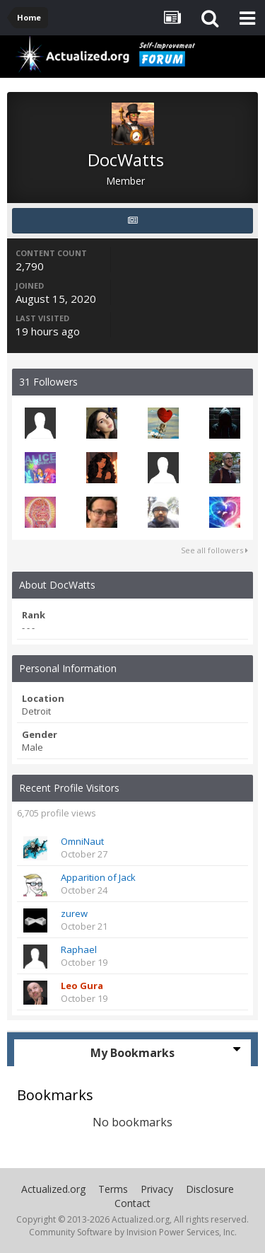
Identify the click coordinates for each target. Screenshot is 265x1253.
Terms (113, 1189)
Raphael (79, 949)
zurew (74, 913)
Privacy (157, 1189)
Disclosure (210, 1189)
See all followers (214, 550)
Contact (132, 1203)
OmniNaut (82, 841)
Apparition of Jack (98, 877)
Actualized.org (53, 1189)
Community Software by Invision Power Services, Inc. (133, 1232)
